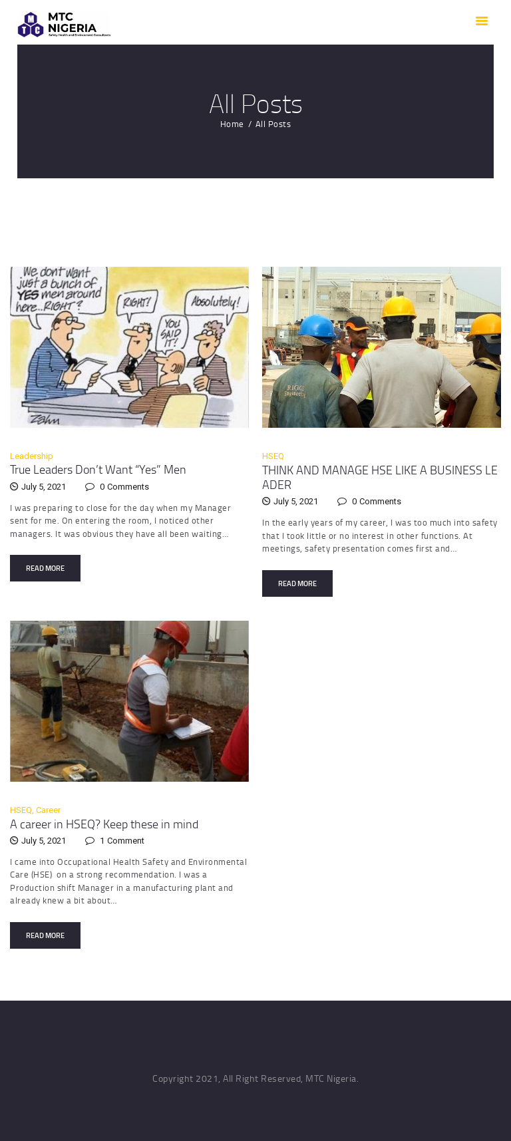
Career (48, 810)
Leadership (31, 456)
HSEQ (273, 456)
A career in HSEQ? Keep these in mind (104, 823)
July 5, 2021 (43, 487)
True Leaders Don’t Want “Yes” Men (98, 469)
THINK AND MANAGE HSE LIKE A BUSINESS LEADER (380, 477)
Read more (45, 568)
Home (232, 124)
